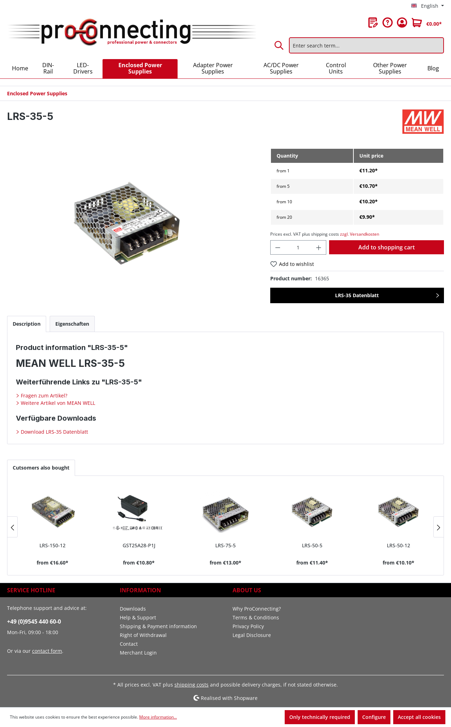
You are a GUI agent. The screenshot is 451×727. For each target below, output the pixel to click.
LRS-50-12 (398, 545)
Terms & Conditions (256, 617)
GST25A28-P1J (139, 545)
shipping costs (191, 684)
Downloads (133, 608)
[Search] (279, 45)
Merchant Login (138, 652)
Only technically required (319, 717)
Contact (129, 643)
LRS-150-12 (52, 545)
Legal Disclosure (252, 635)
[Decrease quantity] (277, 247)
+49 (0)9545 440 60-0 (34, 621)
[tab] (26, 324)
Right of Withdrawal (143, 635)
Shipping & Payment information (158, 626)
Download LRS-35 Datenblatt (53, 431)
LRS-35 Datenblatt (357, 295)
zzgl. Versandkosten (359, 234)
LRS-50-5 (312, 545)
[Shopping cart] (426, 22)
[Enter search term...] (366, 45)
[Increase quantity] (318, 247)
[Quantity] (298, 247)
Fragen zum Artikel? (43, 395)
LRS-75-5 (225, 545)
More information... (158, 717)
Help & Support (138, 617)
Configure (374, 717)
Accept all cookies (419, 717)
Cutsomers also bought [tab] (41, 467)
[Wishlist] (373, 22)
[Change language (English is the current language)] (427, 6)
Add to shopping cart (386, 247)
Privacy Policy (248, 626)
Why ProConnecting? (257, 608)
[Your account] (402, 22)
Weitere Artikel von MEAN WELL (57, 403)
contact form (47, 651)
